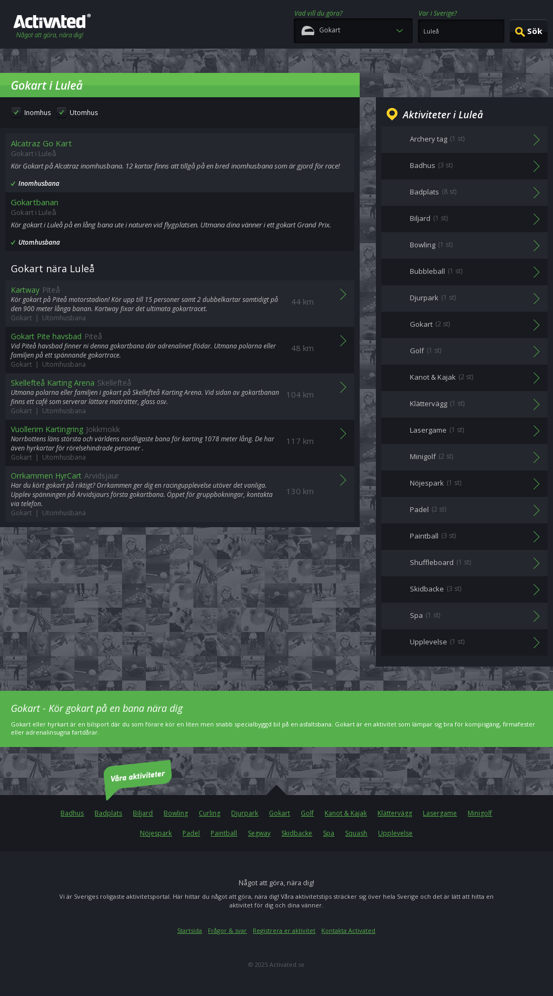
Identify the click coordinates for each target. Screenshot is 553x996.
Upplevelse (395, 833)
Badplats (108, 813)
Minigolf (480, 813)
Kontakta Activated (348, 930)
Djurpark (244, 813)
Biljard (143, 813)
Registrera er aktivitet (284, 930)
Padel (191, 833)
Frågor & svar (227, 930)
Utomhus (84, 112)
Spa (328, 833)
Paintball (224, 833)
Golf (307, 813)
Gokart (279, 813)
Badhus (72, 813)
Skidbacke (296, 833)
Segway (259, 833)
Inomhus (37, 112)
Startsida (189, 930)
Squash (356, 833)
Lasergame (440, 813)
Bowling (176, 813)
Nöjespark (156, 833)
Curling (209, 813)
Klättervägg (394, 813)
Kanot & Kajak (346, 813)
